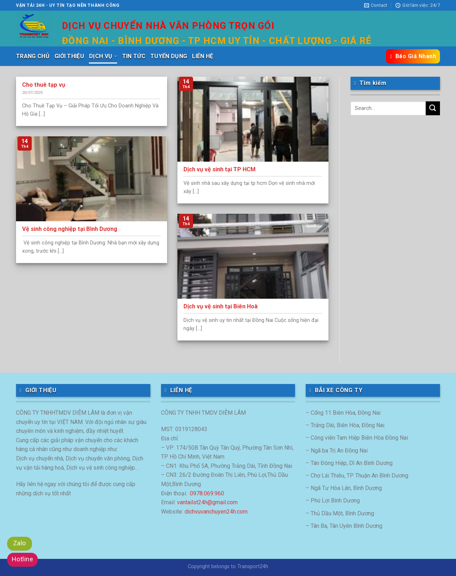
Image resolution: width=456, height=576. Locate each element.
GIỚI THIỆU (69, 56)
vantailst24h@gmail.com (207, 502)
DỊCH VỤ (103, 56)
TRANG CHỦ (33, 56)
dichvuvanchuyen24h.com (216, 511)
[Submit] (433, 108)
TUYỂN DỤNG (168, 56)
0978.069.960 (207, 493)
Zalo (19, 543)
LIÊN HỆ (202, 56)
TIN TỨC (133, 56)
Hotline (22, 559)
